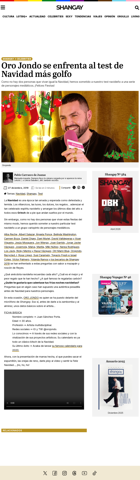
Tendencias (83, 16)
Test (40, 193)
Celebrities (55, 16)
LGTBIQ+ (21, 16)
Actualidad (37, 16)
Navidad (20, 193)
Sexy (69, 16)
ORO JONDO (31, 297)
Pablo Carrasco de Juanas (30, 175)
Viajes (97, 16)
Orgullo (123, 16)
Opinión (109, 16)
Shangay (8, 58)
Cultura (8, 16)
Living (135, 16)
